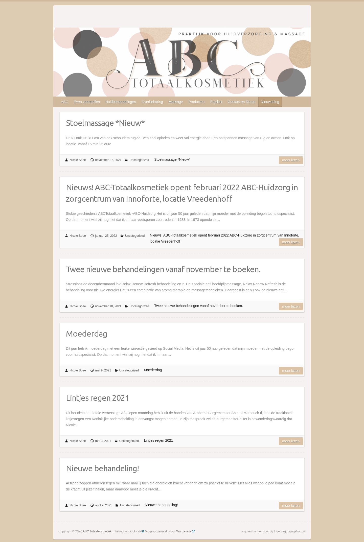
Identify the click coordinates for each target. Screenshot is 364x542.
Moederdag (86, 333)
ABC (64, 102)
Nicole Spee (78, 160)
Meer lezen (291, 160)
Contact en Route (241, 102)
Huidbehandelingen (120, 102)
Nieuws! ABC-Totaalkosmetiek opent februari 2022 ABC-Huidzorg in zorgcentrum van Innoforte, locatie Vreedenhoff (182, 193)
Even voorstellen (87, 102)
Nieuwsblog (270, 102)
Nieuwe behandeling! (102, 468)
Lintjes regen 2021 (97, 397)
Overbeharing (152, 102)
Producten (197, 102)
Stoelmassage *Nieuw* (105, 122)
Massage (176, 102)
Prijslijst (216, 102)
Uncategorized (139, 160)
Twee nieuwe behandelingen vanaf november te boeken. (163, 269)
